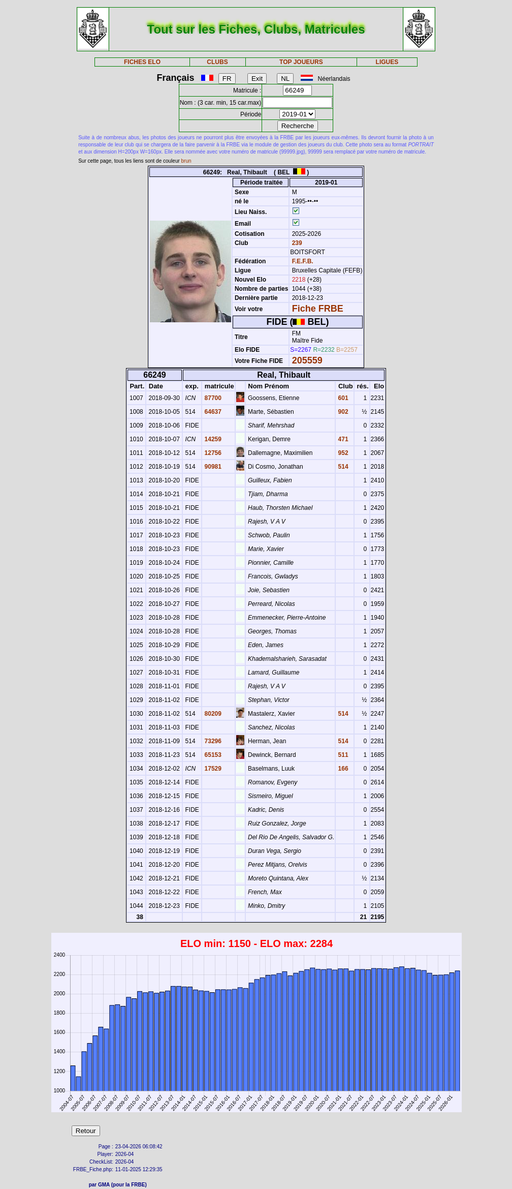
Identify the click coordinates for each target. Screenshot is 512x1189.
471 (342, 439)
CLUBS (217, 62)
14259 (212, 439)
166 (342, 768)
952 (342, 452)
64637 (212, 411)
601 (342, 398)
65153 (212, 754)
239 (296, 243)
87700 (212, 398)
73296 (212, 741)
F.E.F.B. (302, 261)
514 (342, 466)
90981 (212, 466)
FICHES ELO (142, 62)
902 (342, 411)
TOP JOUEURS (301, 62)
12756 (212, 452)
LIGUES (387, 62)
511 (342, 754)
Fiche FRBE (317, 308)
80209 (212, 713)
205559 (307, 360)
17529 (212, 768)
